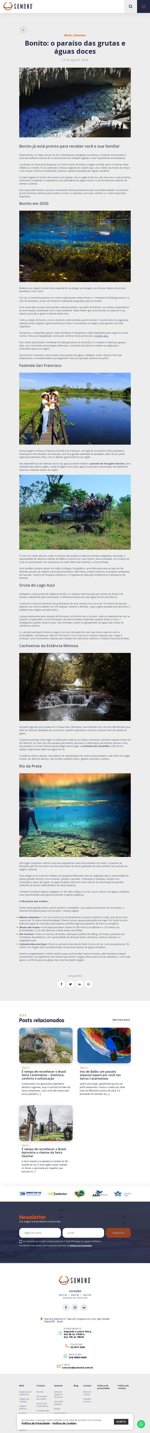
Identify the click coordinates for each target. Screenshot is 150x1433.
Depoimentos (60, 1413)
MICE (21, 1385)
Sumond (58, 1385)
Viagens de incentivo (24, 1400)
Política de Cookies (64, 1423)
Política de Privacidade (81, 1245)
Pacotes (40, 1391)
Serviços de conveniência (42, 1404)
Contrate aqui (42, 1410)
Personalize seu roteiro (41, 1397)
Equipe (57, 1408)
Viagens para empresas (25, 1393)
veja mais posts (121, 1019)
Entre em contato (87, 1393)
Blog (76, 1385)
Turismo (40, 1385)
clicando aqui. (101, 335)
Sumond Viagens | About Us (58, 1394)
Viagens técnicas (23, 1407)
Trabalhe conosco (87, 1400)
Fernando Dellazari (58, 1402)
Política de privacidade (103, 1387)
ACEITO (121, 1421)
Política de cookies (123, 1387)
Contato (87, 1385)
